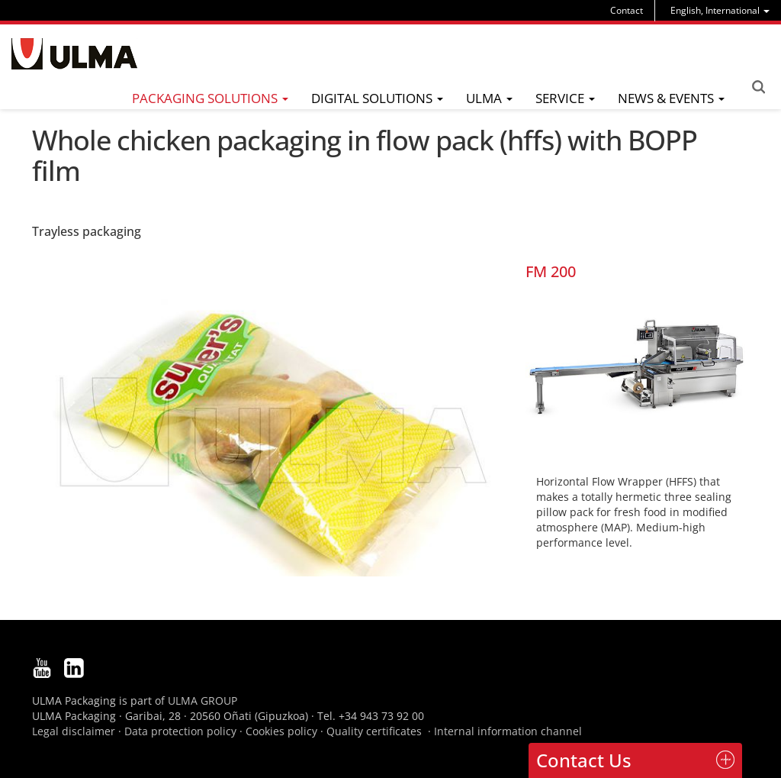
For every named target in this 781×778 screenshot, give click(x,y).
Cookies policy (281, 731)
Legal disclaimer (73, 731)
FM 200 (550, 271)
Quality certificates (374, 731)
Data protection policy (180, 731)
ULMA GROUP (202, 700)
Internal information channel (508, 731)
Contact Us (584, 760)
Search (758, 87)
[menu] (720, 10)
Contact (626, 10)
